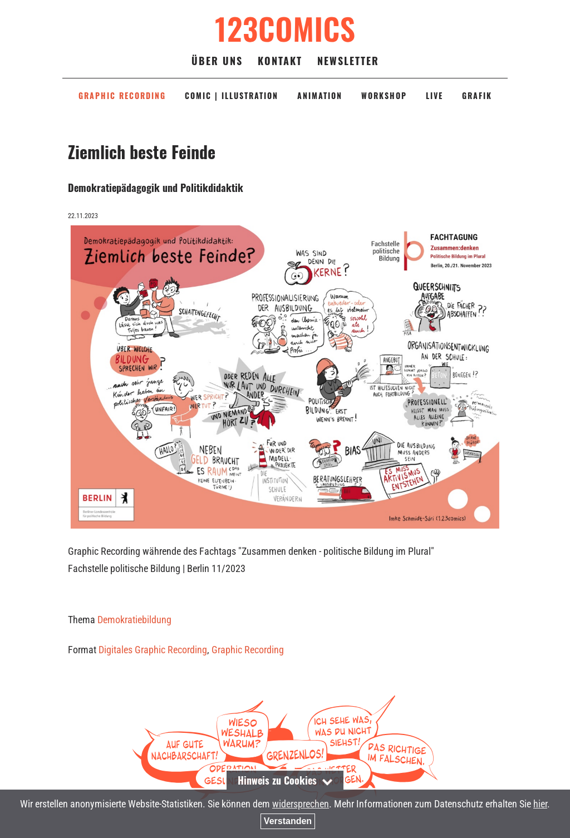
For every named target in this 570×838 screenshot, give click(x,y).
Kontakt (280, 60)
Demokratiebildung (134, 619)
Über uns (217, 60)
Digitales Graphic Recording (153, 649)
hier (540, 804)
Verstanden (288, 821)
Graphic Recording (248, 649)
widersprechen (300, 804)
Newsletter (348, 60)
